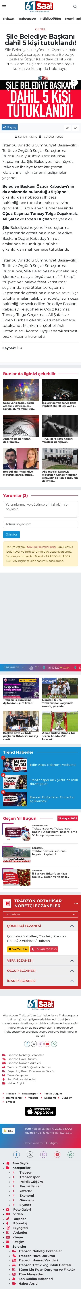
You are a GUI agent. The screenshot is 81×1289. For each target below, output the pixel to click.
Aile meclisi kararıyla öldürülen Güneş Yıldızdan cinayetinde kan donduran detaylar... (60, 476)
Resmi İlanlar (12, 1097)
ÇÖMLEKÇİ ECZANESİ (24, 926)
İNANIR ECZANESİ (21, 981)
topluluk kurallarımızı (42, 547)
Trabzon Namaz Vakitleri (21, 1063)
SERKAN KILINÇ (27, 136)
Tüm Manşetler (15, 1075)
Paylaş (9, 127)
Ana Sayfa (17, 1163)
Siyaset (8, 1101)
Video (14, 1214)
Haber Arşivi (13, 1083)
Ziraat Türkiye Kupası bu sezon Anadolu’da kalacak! (58, 736)
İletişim (15, 1242)
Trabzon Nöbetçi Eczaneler (23, 1055)
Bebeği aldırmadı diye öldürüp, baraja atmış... (18, 473)
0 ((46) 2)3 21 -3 (44, 949)
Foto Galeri (18, 1209)
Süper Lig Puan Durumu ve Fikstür (28, 1071)
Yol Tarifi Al (18, 949)
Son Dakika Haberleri (19, 1079)
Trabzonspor (27, 18)
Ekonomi (48, 1097)
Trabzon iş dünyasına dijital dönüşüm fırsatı (17, 701)
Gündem (65, 1097)
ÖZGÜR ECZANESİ (21, 971)
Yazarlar (31, 1097)
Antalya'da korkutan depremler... (17, 440)
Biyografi (17, 1228)
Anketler (16, 1232)
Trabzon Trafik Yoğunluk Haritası (26, 1067)
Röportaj (16, 1223)
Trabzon (8, 18)
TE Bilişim (51, 1143)
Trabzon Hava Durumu (20, 1059)
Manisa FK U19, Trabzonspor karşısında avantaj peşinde (57, 703)
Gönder (11, 534)
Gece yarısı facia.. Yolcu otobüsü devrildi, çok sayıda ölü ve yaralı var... (19, 406)
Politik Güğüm (50, 18)
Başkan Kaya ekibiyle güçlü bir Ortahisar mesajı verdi (20, 736)
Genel (40, 29)
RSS (8, 1130)
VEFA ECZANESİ (19, 960)
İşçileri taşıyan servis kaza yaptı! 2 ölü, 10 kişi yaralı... (59, 404)
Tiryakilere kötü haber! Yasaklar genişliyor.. (57, 440)
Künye (14, 1237)
